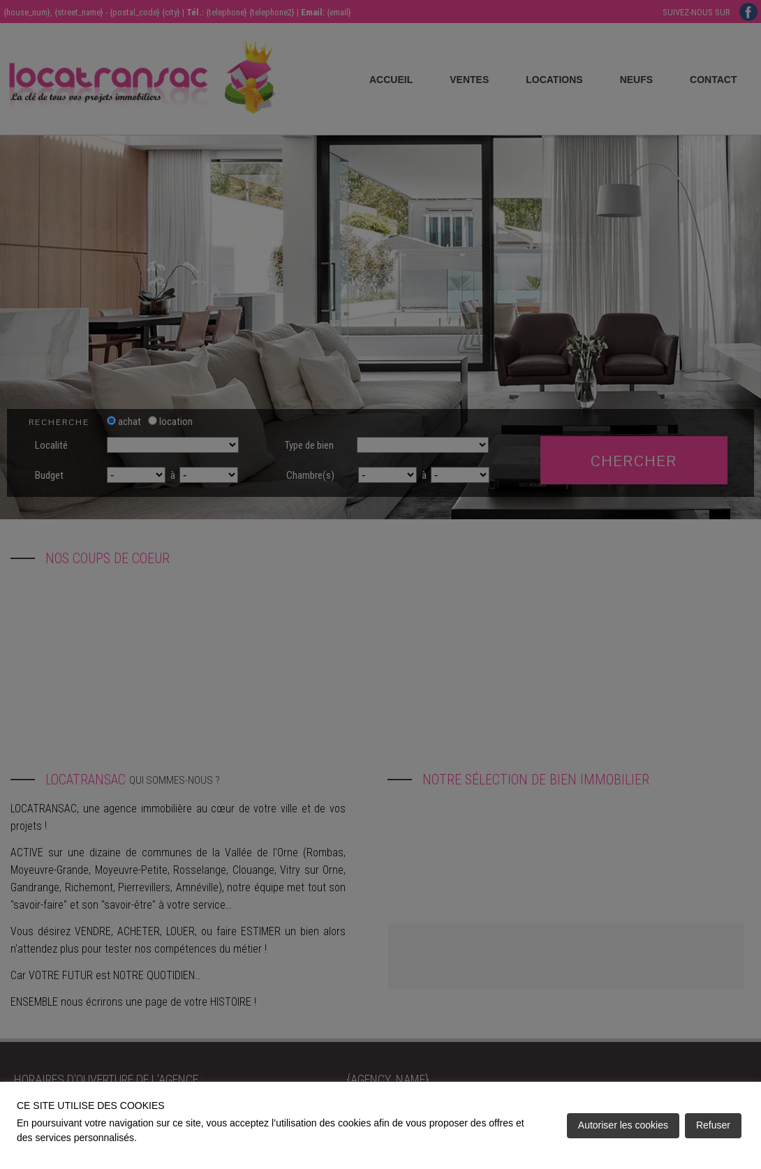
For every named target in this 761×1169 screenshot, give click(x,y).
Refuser (713, 1125)
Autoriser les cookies (623, 1125)
